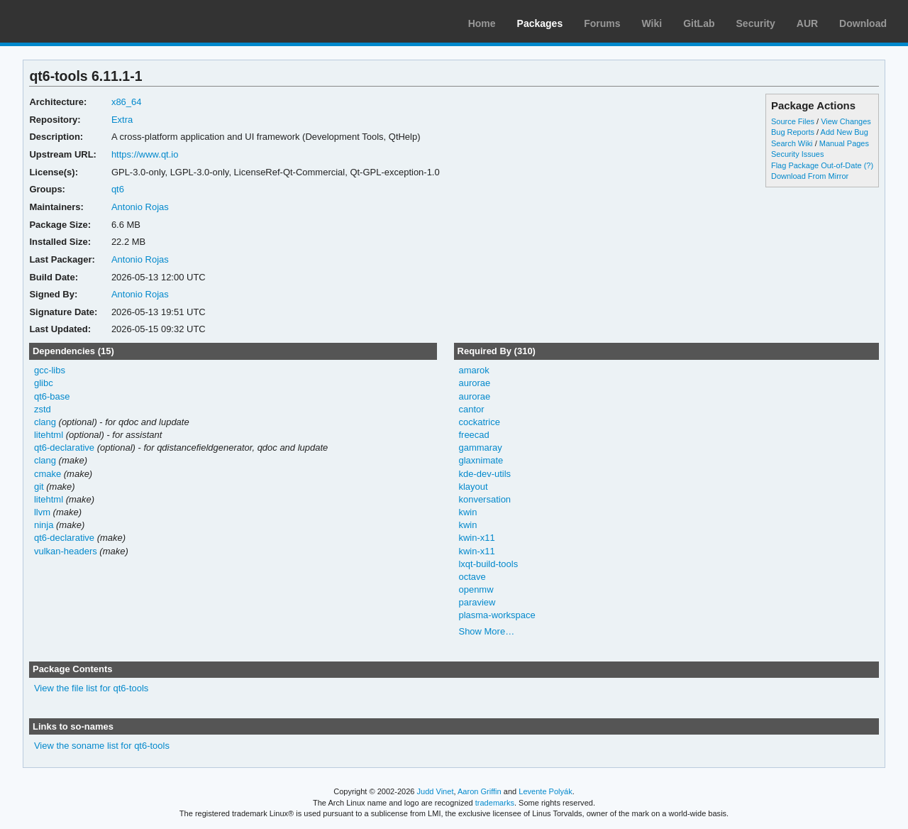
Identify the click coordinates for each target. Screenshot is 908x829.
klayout (472, 486)
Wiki (652, 23)
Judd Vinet (435, 791)
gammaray (480, 447)
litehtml (48, 434)
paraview (476, 602)
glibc (43, 383)
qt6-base (52, 396)
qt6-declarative (64, 447)
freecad (473, 434)
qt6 (117, 189)
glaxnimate (480, 460)
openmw (475, 589)
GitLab (698, 23)
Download (863, 23)
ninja (43, 525)
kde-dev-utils (484, 473)
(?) (868, 165)
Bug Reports (792, 132)
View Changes (846, 121)
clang (45, 422)
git (39, 486)
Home (482, 23)
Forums (602, 23)
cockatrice (478, 422)
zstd (42, 409)
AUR (807, 23)
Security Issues (797, 154)
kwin (467, 512)
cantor (471, 409)
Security (755, 23)
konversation (484, 499)
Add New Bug (844, 132)
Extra (122, 119)
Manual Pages (844, 143)
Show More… (486, 631)
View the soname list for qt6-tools (102, 745)
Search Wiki (792, 143)
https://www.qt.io (145, 154)
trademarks (494, 802)
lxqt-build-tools (488, 564)
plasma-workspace (496, 615)
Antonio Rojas (140, 207)
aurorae (474, 383)
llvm (42, 512)
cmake (47, 473)
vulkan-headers (65, 551)
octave (471, 576)
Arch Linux (78, 21)
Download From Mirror (809, 176)
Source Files (792, 121)
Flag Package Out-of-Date (816, 165)
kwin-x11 (476, 537)
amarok (473, 370)
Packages (540, 23)
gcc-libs (49, 370)
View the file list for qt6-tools (91, 688)
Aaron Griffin (480, 791)
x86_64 (126, 102)
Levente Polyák (545, 791)
